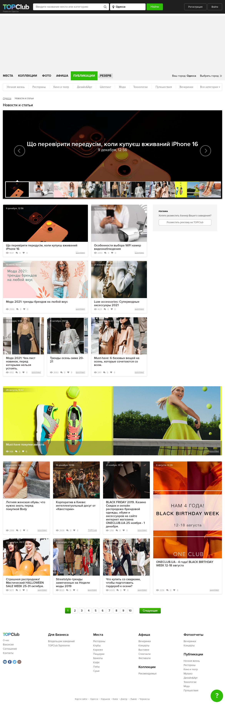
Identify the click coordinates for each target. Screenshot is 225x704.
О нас (6, 640)
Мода (122, 87)
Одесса (7, 98)
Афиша (62, 76)
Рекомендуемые (147, 673)
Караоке (98, 649)
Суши (96, 670)
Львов (133, 699)
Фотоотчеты (193, 635)
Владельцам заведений (61, 641)
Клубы (97, 645)
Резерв (105, 76)
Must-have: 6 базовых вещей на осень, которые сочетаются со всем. (116, 361)
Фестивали (144, 658)
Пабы (96, 666)
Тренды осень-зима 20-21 (67, 359)
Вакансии (8, 644)
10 (130, 610)
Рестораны (39, 87)
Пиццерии (98, 654)
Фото (46, 76)
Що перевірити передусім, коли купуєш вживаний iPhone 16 (41, 247)
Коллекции (27, 76)
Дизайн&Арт (84, 87)
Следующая (150, 610)
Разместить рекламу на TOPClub (185, 222)
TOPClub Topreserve (59, 645)
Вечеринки (186, 87)
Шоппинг (105, 87)
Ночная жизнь (16, 87)
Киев (115, 699)
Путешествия (164, 87)
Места (8, 76)
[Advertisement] (112, 42)
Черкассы (144, 699)
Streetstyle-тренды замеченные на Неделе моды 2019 (73, 583)
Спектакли (144, 654)
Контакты (8, 653)
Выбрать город (209, 75)
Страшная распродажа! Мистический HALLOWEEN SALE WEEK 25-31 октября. (25, 583)
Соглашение (10, 648)
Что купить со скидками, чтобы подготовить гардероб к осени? (123, 583)
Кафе (96, 662)
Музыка (188, 673)
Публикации (84, 76)
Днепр (124, 699)
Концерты (143, 645)
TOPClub (92, 530)
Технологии (140, 87)
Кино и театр (61, 87)
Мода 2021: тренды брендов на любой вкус (37, 301)
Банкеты (98, 658)
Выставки (143, 649)
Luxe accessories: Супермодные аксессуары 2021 (116, 303)
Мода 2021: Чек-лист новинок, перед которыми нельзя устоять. (20, 363)
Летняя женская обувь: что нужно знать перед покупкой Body (25, 505)
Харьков (105, 699)
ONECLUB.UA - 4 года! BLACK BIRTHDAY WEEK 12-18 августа (184, 563)
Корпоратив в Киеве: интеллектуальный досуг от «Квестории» (76, 505)
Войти (215, 6)
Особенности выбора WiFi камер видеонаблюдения (117, 247)
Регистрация (195, 6)
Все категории (209, 87)
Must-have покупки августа (25, 444)
